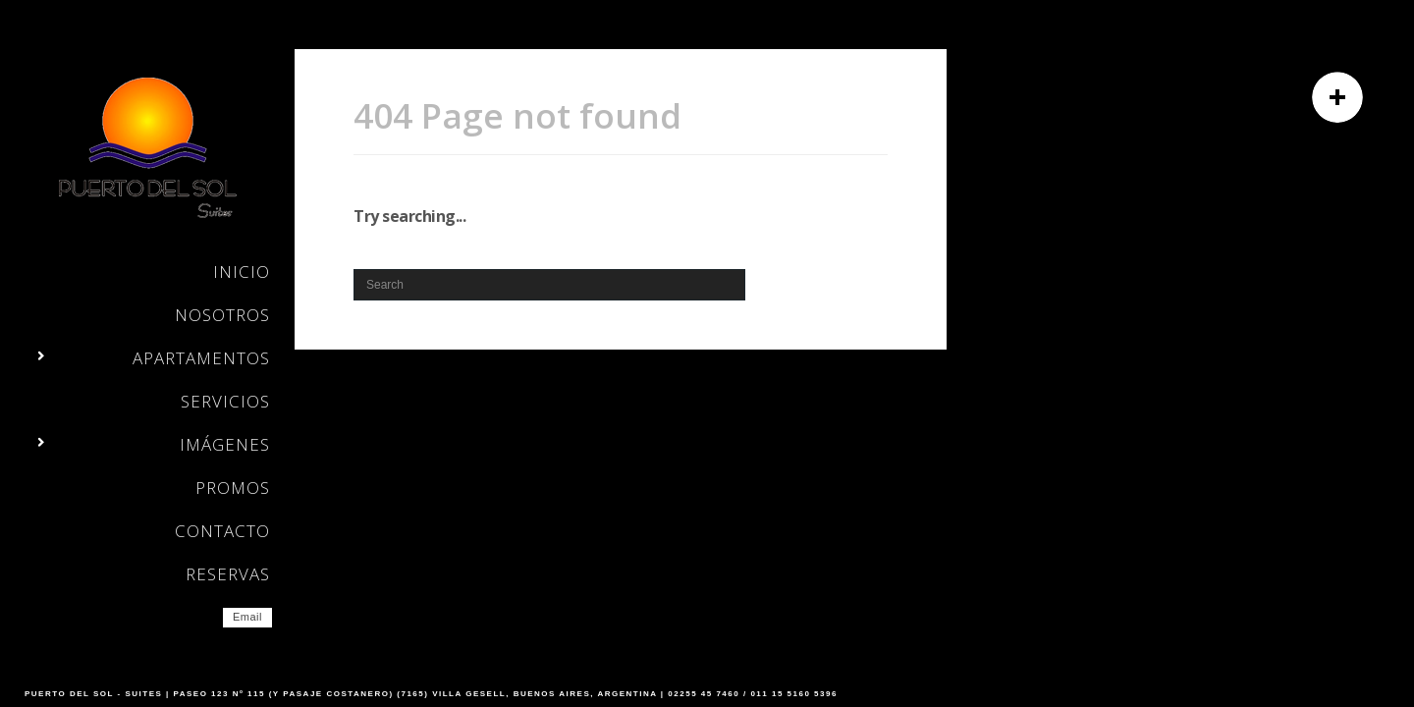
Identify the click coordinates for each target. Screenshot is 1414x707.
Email (247, 617)
